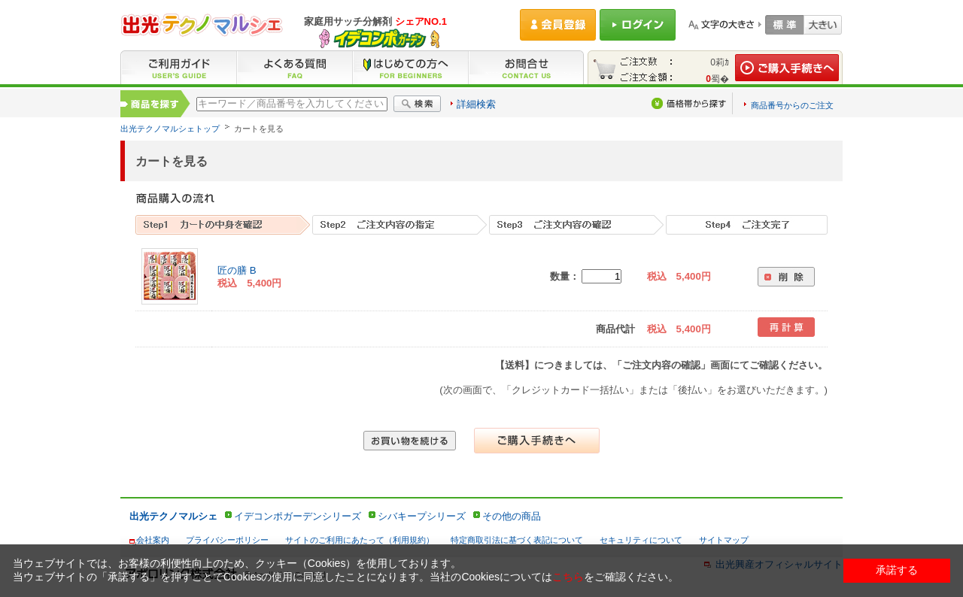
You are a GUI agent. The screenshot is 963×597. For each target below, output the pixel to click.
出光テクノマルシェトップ (170, 128)
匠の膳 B (237, 270)
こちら (568, 577)
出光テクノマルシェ (173, 516)
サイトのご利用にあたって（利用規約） (359, 539)
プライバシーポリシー (227, 539)
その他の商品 (511, 516)
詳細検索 (476, 104)
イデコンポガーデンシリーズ (297, 516)
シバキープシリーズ (422, 516)
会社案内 (152, 539)
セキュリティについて (641, 539)
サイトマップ (724, 539)
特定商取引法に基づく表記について (517, 539)
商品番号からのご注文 (792, 105)
